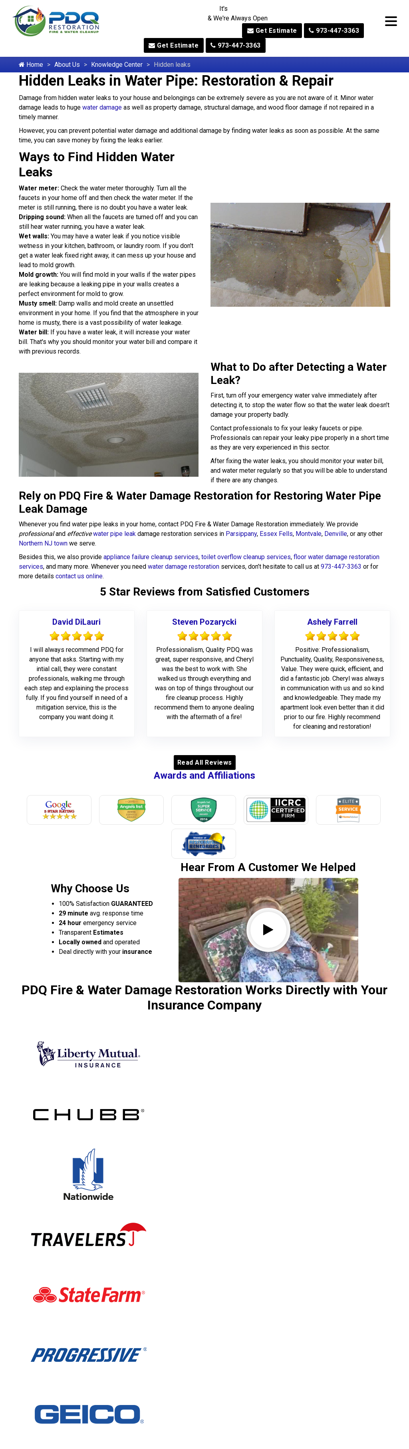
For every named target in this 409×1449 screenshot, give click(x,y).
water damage (102, 107)
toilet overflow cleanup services (246, 557)
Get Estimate (272, 30)
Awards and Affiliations (204, 775)
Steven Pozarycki (204, 622)
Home (31, 64)
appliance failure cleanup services (151, 557)
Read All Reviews (204, 762)
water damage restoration (183, 566)
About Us (67, 64)
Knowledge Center (117, 64)
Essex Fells (276, 534)
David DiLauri (76, 622)
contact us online (79, 576)
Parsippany (241, 534)
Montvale (309, 534)
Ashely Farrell (332, 622)
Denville (335, 534)
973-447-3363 (334, 30)
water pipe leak (114, 534)
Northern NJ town (43, 543)
